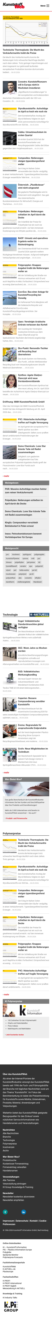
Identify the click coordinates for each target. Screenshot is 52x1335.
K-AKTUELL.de (9, 1269)
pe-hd (34, 570)
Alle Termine (9, 1180)
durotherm (10, 582)
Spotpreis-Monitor (10, 1255)
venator (23, 566)
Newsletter (8, 1193)
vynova (25, 558)
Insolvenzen (8, 1147)
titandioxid (37, 582)
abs (20, 578)
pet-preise (31, 562)
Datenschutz (22, 1221)
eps (30, 566)
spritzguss (27, 554)
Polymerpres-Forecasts (13, 1257)
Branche (7, 1136)
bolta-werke (24, 570)
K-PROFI (6, 1281)
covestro (28, 578)
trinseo (9, 562)
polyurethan (10, 578)
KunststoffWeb (9, 1266)
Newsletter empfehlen (13, 1200)
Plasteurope (8, 1271)
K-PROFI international (12, 1283)
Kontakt (34, 1221)
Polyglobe (7, 1252)
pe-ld (31, 574)
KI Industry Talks (10, 1298)
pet (15, 570)
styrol (8, 570)
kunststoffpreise (12, 558)
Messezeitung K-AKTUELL (14, 1288)
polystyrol (22, 574)
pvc (7, 554)
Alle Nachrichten (11, 1133)
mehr (6, 476)
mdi (32, 558)
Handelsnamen (10, 1170)
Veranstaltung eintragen (14, 1183)
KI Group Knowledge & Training (18, 1187)
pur (39, 558)
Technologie (9, 1140)
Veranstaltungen (11, 1177)
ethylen (38, 578)
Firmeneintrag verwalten (14, 1167)
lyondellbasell (11, 566)
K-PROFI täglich (9, 1286)
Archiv (6, 1150)
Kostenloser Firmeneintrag (15, 1163)
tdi (39, 562)
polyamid (39, 566)
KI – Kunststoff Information (15, 1247)
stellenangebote (23, 582)
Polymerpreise (10, 1143)
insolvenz (16, 554)
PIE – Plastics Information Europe (17, 1250)
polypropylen (39, 554)
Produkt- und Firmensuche (16, 818)
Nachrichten (9, 1130)
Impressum (8, 1221)
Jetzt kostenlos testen (15, 1035)
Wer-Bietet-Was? (11, 1157)
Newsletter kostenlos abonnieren (19, 1196)
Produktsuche (9, 1160)
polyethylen (19, 562)
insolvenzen (10, 574)
